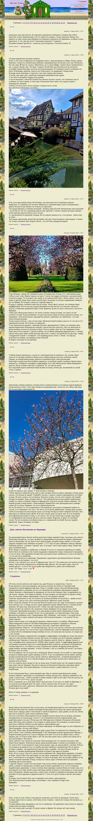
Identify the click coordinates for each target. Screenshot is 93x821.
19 (55, 23)
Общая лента (79, 11)
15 (46, 23)
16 (48, 23)
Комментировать (26, 46)
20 (57, 23)
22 (62, 23)
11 (37, 23)
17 (50, 23)
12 (39, 23)
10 (34, 23)
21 (59, 23)
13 (41, 23)
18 (53, 23)
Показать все (72, 23)
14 (44, 23)
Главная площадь (79, 6)
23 (64, 23)
